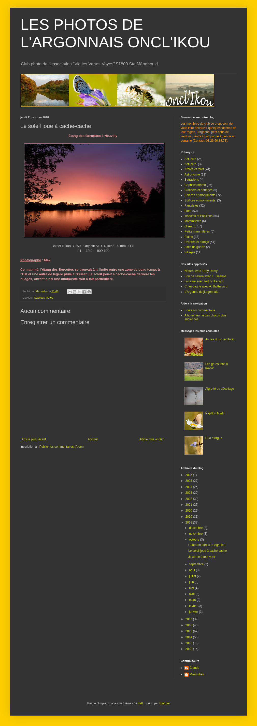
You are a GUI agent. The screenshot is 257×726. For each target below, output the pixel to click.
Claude (194, 668)
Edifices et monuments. (200, 200)
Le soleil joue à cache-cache (207, 551)
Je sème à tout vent (201, 557)
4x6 (140, 703)
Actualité (190, 159)
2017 (189, 619)
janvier (194, 612)
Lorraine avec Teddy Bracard (203, 281)
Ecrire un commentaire (199, 310)
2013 (189, 643)
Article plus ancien (151, 439)
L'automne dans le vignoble (206, 545)
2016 (189, 625)
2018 (189, 522)
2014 (189, 637)
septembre (196, 564)
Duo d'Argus (213, 438)
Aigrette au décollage (219, 388)
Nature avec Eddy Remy (201, 271)
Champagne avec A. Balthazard (205, 286)
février (193, 606)
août (192, 570)
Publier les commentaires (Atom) (61, 446)
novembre (196, 533)
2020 (189, 510)
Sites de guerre (194, 247)
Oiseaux (190, 226)
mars (193, 600)
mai (192, 588)
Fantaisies (191, 205)
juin (192, 582)
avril (192, 594)
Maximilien (197, 674)
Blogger (164, 703)
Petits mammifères (197, 231)
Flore (187, 211)
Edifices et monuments (199, 195)
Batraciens (191, 179)
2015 (189, 631)
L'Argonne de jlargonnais (201, 292)
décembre (196, 528)
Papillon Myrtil (214, 413)
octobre (194, 539)
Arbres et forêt (194, 169)
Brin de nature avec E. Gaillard (205, 276)
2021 (189, 504)
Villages (189, 252)
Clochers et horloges (198, 190)
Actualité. (190, 164)
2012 (189, 649)
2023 (189, 493)
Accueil (93, 439)
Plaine (188, 237)
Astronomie (192, 174)
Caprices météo (43, 297)
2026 (189, 475)
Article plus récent (34, 439)
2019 (189, 516)
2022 (189, 499)
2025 (189, 481)
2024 (189, 487)
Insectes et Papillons (198, 216)
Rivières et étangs (196, 242)
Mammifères (192, 221)
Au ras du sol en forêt (219, 339)
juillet (193, 576)
